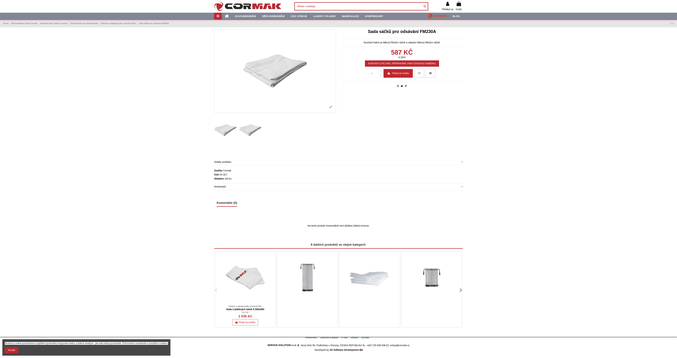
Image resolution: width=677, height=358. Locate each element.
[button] (437, 16)
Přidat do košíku (398, 73)
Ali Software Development (344, 350)
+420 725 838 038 (376, 345)
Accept (11, 350)
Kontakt (365, 337)
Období (354, 337)
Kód (216, 174)
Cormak (227, 170)
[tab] (338, 162)
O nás (344, 337)
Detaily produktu (338, 162)
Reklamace (311, 337)
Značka (218, 170)
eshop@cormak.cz (400, 345)
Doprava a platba (329, 337)
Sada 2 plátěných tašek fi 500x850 (245, 309)
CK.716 (245, 312)
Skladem (219, 178)
